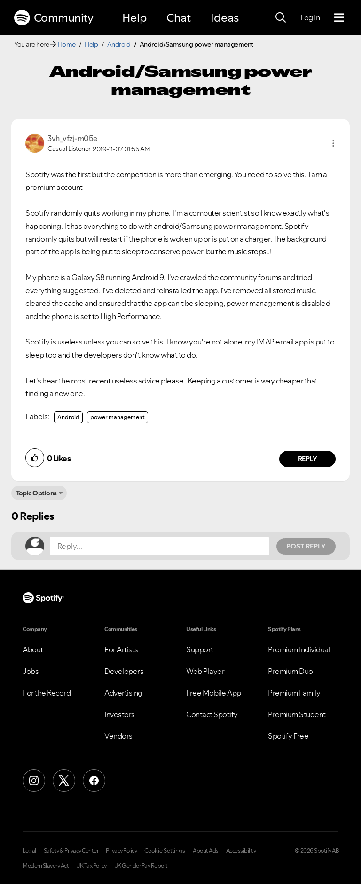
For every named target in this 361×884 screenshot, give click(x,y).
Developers (123, 671)
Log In (310, 17)
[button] (333, 143)
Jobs (31, 671)
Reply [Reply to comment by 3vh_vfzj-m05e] (307, 458)
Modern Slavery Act (46, 865)
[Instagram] (34, 780)
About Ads (206, 850)
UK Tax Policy (91, 865)
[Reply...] (159, 546)
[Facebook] (94, 780)
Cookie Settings (164, 850)
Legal (29, 850)
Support (199, 649)
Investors (119, 714)
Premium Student (297, 714)
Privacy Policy (121, 850)
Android (119, 44)
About (33, 649)
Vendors (118, 736)
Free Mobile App (213, 693)
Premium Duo (290, 671)
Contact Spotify (212, 714)
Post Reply (306, 546)
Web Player (205, 671)
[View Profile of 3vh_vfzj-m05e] (72, 138)
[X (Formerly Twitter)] (64, 780)
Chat (178, 17)
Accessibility (241, 850)
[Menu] (339, 17)
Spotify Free (288, 736)
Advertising (123, 693)
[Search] (281, 18)
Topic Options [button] (36, 493)
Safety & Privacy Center (71, 850)
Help (134, 17)
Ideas (225, 17)
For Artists (121, 649)
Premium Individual (299, 649)
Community (53, 18)
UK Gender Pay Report (141, 865)
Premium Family (294, 693)
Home (67, 44)
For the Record (47, 693)
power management (117, 417)
